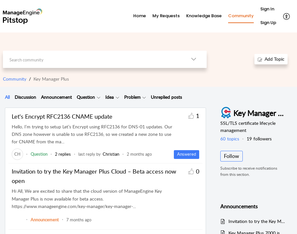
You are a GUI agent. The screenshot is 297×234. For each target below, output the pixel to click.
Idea (109, 97)
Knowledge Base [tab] (204, 16)
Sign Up (268, 23)
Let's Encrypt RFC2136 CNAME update (62, 116)
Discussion (25, 97)
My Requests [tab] (166, 16)
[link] (17, 154)
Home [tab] (139, 16)
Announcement (56, 97)
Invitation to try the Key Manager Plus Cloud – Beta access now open (94, 176)
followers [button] (259, 139)
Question (86, 97)
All (7, 97)
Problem (132, 97)
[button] (286, 16)
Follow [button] (231, 156)
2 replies (63, 154)
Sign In (267, 9)
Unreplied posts (166, 97)
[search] (92, 59)
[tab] (7, 97)
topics (229, 139)
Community (14, 79)
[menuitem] (268, 9)
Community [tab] (241, 16)
